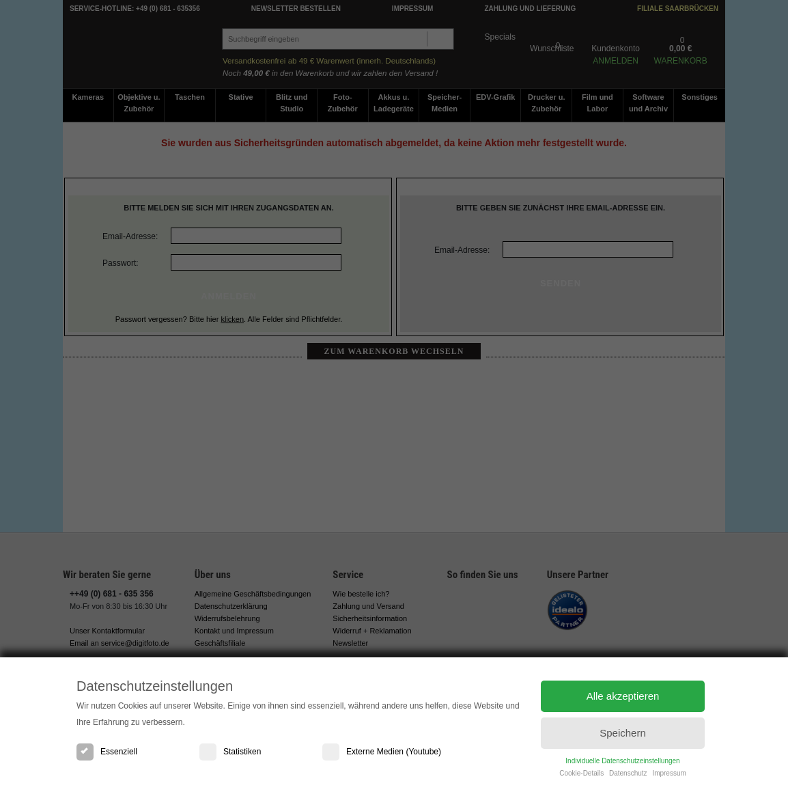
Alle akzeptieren (623, 696)
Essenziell (106, 751)
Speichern (623, 735)
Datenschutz (628, 776)
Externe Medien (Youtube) (381, 751)
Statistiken (230, 751)
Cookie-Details (581, 776)
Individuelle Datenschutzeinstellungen (622, 763)
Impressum (669, 776)
